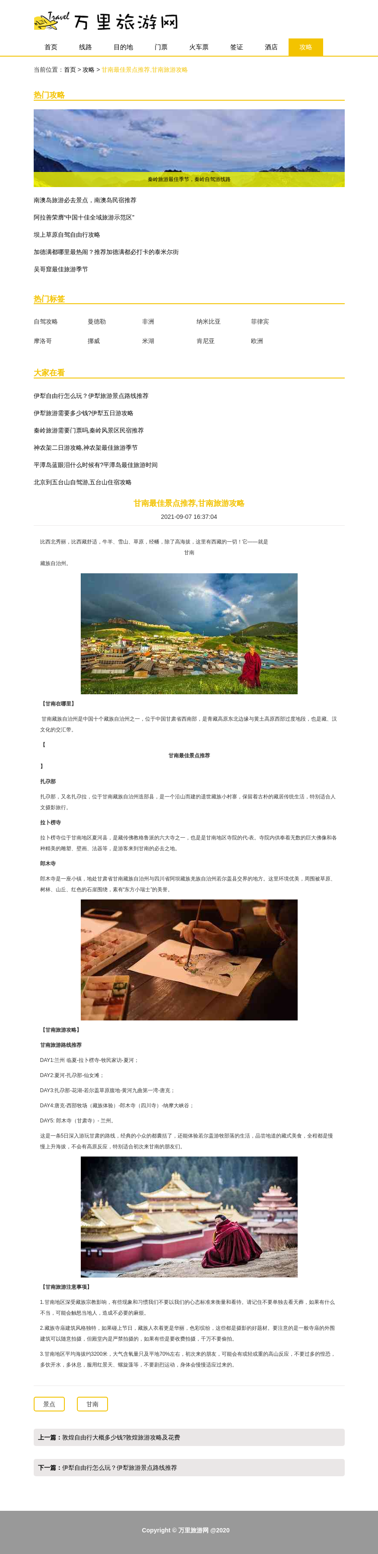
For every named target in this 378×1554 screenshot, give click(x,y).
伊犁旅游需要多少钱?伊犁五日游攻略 (84, 413)
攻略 (305, 47)
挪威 (94, 340)
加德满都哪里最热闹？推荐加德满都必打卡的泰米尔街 (106, 251)
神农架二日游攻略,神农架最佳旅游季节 (86, 447)
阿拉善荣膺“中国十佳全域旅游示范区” (84, 217)
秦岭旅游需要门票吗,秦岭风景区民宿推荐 (89, 430)
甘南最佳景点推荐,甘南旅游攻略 (145, 69)
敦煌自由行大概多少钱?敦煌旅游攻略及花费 (121, 1437)
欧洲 (257, 340)
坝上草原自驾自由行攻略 (67, 234)
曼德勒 (97, 321)
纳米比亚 (209, 321)
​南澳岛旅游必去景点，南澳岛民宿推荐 (85, 200)
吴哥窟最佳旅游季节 (61, 269)
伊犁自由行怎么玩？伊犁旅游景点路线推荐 (91, 395)
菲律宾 (260, 321)
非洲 (148, 321)
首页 (50, 47)
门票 (161, 47)
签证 (236, 47)
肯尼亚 (206, 340)
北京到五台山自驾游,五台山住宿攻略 (83, 482)
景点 (49, 1404)
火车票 (199, 47)
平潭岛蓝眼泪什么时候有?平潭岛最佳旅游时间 (96, 464)
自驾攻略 (46, 321)
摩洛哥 (43, 340)
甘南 (92, 1404)
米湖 (148, 340)
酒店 (271, 47)
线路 (85, 47)
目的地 (123, 47)
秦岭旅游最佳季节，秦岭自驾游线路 (189, 179)
